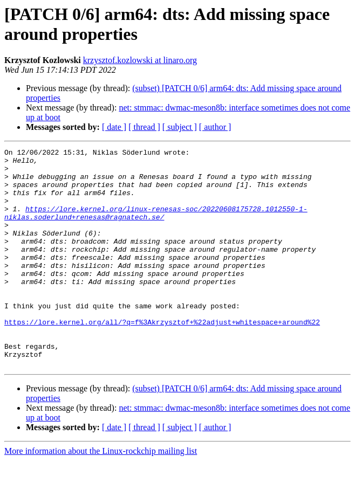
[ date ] (114, 127)
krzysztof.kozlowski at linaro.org (140, 60)
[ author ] (215, 127)
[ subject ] (179, 127)
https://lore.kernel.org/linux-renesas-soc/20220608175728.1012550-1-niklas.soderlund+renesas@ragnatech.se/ (156, 226)
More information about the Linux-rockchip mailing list (100, 494)
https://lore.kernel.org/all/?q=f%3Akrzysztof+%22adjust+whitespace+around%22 (162, 357)
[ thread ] (144, 127)
